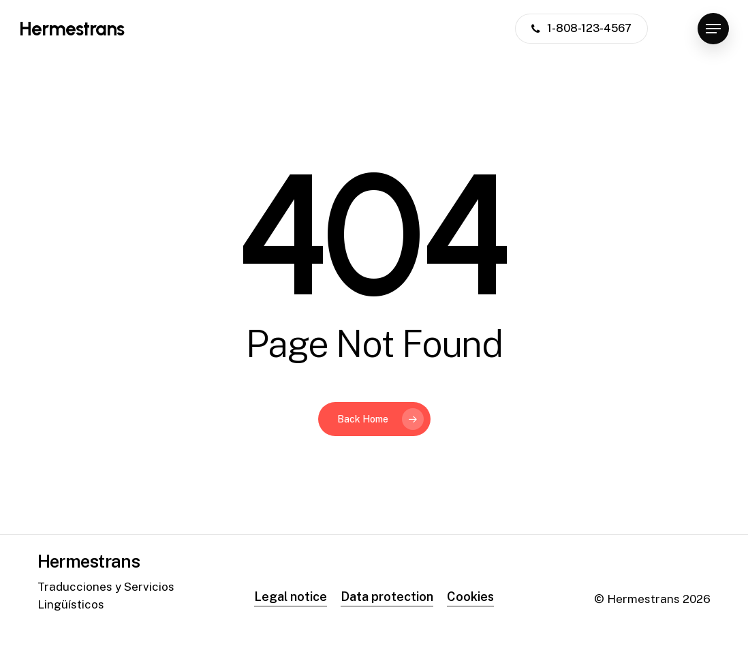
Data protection (387, 596)
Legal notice (290, 596)
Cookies (470, 596)
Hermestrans (71, 28)
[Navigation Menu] (713, 29)
